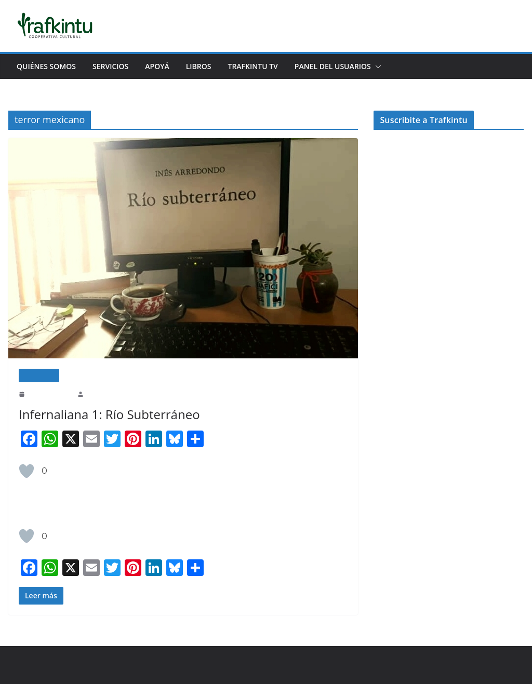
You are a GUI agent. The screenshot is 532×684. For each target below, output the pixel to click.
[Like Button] (26, 471)
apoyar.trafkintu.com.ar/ (463, 179)
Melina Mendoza (107, 393)
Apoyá (164, 66)
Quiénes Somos (47, 66)
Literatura (39, 375)
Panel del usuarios (349, 66)
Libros (206, 66)
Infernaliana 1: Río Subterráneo (106, 414)
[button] (394, 66)
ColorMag (123, 665)
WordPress (161, 665)
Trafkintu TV (264, 66)
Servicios (114, 66)
